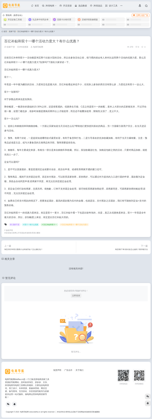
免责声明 (57, 370)
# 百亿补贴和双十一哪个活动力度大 (74, 225)
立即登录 (76, 295)
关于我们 (79, 370)
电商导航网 (37, 47)
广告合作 (68, 370)
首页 (5, 31)
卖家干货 (12, 31)
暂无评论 (10, 278)
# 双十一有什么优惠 (30, 225)
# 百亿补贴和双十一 (49, 225)
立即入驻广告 (140, 15)
